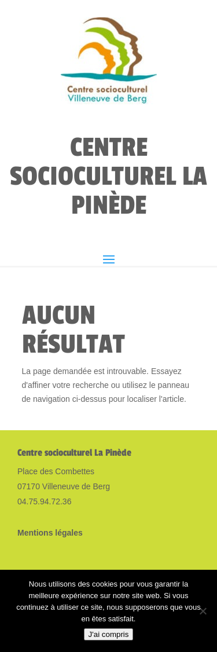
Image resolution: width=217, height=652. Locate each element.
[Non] (202, 611)
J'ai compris (109, 634)
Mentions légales (50, 532)
